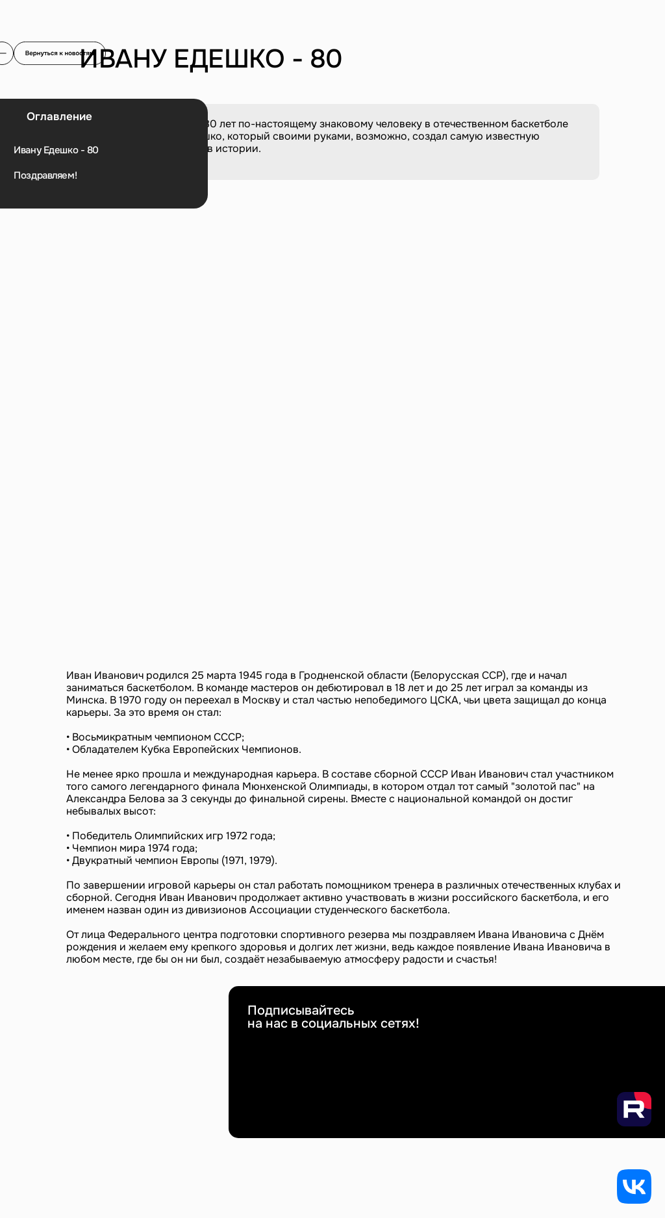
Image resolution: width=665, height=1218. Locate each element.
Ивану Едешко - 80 (56, 150)
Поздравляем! (45, 176)
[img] (60, 53)
